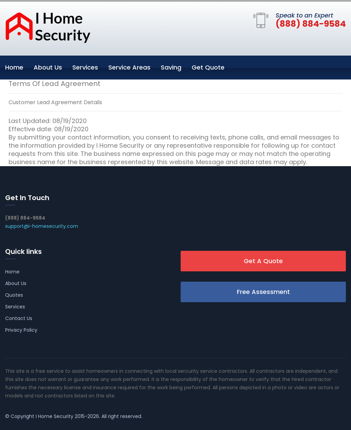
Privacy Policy (21, 330)
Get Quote (208, 67)
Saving (171, 67)
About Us (48, 67)
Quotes (14, 295)
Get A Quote (263, 261)
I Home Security (54, 416)
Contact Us (18, 318)
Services (85, 67)
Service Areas (129, 67)
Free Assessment (263, 291)
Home (14, 67)
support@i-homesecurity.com (41, 226)
